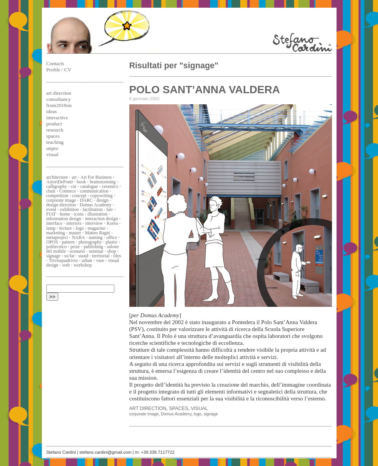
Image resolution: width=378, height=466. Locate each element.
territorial (100, 256)
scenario (77, 251)
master (75, 232)
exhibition (69, 209)
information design (63, 218)
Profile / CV (58, 69)
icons (79, 214)
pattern (68, 242)
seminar (96, 251)
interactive (57, 117)
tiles (117, 256)
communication (94, 191)
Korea (112, 223)
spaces (178, 408)
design (103, 200)
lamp (51, 228)
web (66, 265)
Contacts (55, 63)
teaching (55, 142)
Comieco (67, 191)
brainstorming (103, 181)
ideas (51, 111)
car (74, 186)
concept (79, 195)
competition (57, 195)
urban (87, 260)
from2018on (59, 105)
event (51, 209)
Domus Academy (176, 414)
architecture (57, 177)
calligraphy (56, 186)
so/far (69, 256)
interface (54, 223)
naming (95, 237)
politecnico (56, 246)
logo (197, 414)
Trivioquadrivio (63, 260)
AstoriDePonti (59, 181)
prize (75, 246)
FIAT (51, 214)
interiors (74, 223)
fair (109, 209)
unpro (52, 148)
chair (51, 191)
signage (211, 414)
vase (100, 260)
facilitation (92, 209)
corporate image (144, 414)
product (54, 124)
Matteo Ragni (97, 232)
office (111, 237)
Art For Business (96, 177)
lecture (65, 228)
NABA (78, 237)
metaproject (57, 237)
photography (90, 242)
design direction (61, 204)
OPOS (52, 242)
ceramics (110, 186)
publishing (93, 246)
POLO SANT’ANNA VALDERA (204, 90)
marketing (55, 232)
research (55, 130)
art (74, 177)
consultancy (58, 99)
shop (111, 251)
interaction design (101, 218)
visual (199, 408)
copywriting (101, 195)
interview (94, 223)
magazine (97, 228)
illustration (97, 214)
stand (83, 256)
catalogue (89, 186)
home (65, 214)
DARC (86, 200)
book (81, 181)
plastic (111, 242)
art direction (148, 408)
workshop (83, 265)
